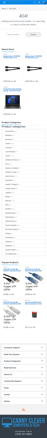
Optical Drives (9, 221)
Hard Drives (8, 176)
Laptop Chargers (10, 184)
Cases (6, 156)
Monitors (7, 209)
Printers (6, 233)
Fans (5, 164)
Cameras (7, 147)
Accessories (8, 131)
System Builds (9, 250)
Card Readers (8, 152)
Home (4, 8)
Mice (5, 205)
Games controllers (10, 168)
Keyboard (7, 180)
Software (7, 242)
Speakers (7, 246)
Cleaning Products (10, 160)
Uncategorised (9, 254)
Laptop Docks (9, 188)
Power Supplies (9, 225)
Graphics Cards (9, 172)
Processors (7, 237)
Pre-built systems (10, 229)
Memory (6, 201)
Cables (5, 54)
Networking (8, 217)
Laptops (5, 87)
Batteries (7, 135)
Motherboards (9, 213)
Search (34, 2)
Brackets (7, 139)
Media (6, 197)
